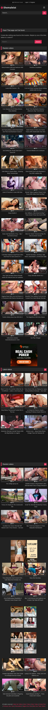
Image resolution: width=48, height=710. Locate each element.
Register (32, 2)
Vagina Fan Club (27, 706)
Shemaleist (8, 7)
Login (26, 2)
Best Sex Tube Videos (39, 706)
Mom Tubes (27, 704)
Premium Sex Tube (8, 706)
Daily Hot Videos (18, 704)
